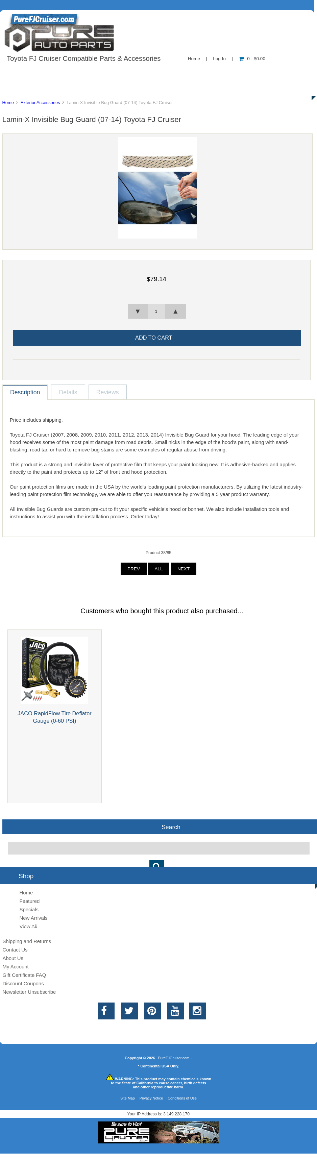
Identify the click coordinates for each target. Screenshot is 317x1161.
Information (117, 72)
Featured (29, 901)
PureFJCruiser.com (173, 1058)
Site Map (127, 1098)
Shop (26, 72)
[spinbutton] (156, 311)
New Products (225, 72)
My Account (15, 966)
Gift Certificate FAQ (24, 975)
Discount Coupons (23, 983)
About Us (67, 72)
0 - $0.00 (252, 58)
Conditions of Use (182, 1098)
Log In (219, 58)
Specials (278, 72)
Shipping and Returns (26, 941)
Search (171, 826)
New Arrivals (33, 918)
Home (194, 58)
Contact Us (170, 72)
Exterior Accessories (40, 102)
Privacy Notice (151, 1098)
